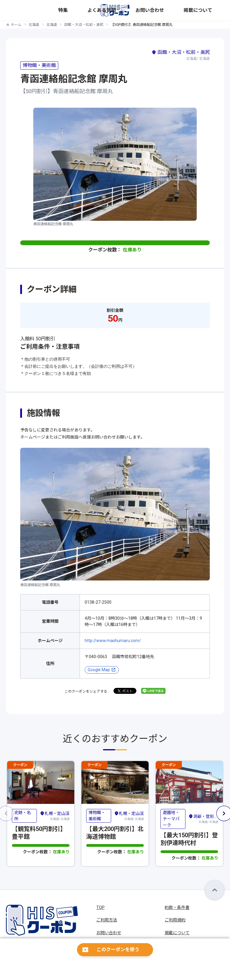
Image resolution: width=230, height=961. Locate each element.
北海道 (34, 25)
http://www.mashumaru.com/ (113, 640)
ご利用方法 (106, 920)
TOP (100, 907)
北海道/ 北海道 (55, 815)
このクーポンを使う (118, 949)
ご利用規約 (175, 920)
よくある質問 (160, 10)
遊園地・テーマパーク (171, 818)
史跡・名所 (22, 815)
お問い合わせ (186, 10)
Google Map (99, 669)
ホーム (16, 25)
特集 (142, 10)
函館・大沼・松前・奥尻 (83, 25)
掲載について (212, 10)
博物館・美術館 (39, 65)
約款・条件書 (177, 907)
